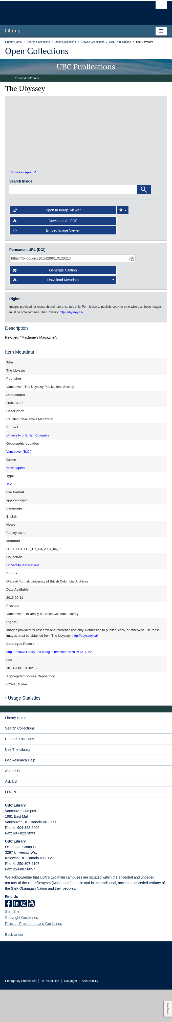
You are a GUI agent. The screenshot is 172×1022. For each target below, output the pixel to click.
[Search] (144, 222)
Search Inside (20, 214)
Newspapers (15, 500)
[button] (26, 967)
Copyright (70, 1013)
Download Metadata (63, 312)
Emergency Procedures (20, 1013)
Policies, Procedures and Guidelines (33, 956)
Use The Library (17, 782)
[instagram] (23, 936)
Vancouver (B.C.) (18, 484)
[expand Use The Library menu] (167, 782)
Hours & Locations (19, 771)
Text (9, 517)
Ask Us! (11, 814)
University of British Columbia (27, 468)
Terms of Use (50, 1013)
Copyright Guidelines (21, 950)
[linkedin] (16, 936)
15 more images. (22, 205)
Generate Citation (45, 303)
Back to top (16, 967)
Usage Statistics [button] (22, 730)
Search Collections (20, 761)
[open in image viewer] (29, 125)
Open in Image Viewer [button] (47, 243)
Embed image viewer (46, 263)
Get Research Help (20, 793)
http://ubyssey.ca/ (85, 668)
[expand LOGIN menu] (167, 824)
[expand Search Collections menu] (167, 761)
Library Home (15, 750)
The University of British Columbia (61, 10)
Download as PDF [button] (45, 253)
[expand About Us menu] (167, 803)
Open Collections (37, 51)
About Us (12, 803)
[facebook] (8, 936)
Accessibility (90, 1013)
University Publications (22, 598)
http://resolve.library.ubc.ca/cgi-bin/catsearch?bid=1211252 (49, 684)
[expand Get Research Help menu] (167, 793)
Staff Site (12, 944)
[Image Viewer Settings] (123, 242)
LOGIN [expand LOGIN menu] (10, 824)
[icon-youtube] (31, 936)
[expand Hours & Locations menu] (167, 771)
